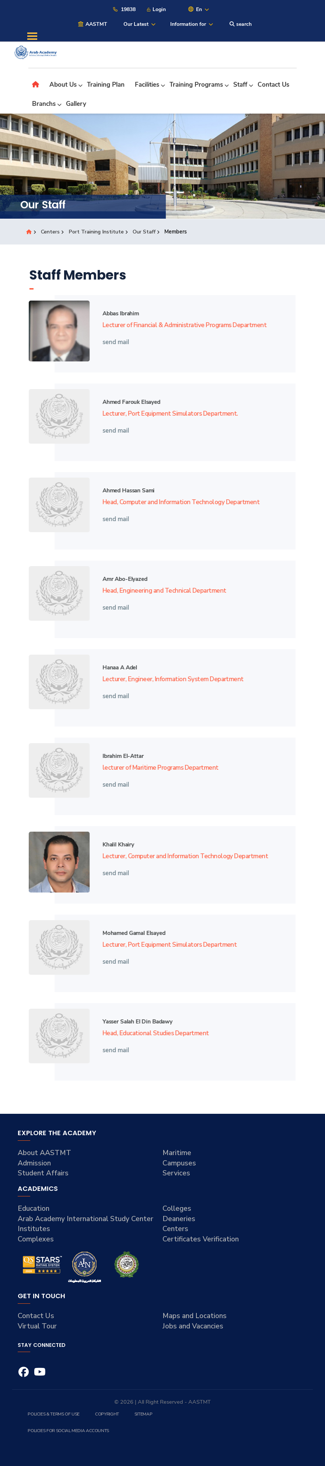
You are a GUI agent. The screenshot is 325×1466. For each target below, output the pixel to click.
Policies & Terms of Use (54, 1414)
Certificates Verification (200, 1239)
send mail (112, 341)
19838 (124, 9)
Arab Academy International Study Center (85, 1219)
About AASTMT (44, 1153)
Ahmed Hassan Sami (124, 490)
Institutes (34, 1229)
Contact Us (273, 84)
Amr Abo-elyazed (120, 579)
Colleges (176, 1208)
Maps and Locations (194, 1316)
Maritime (176, 1153)
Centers (50, 231)
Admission (34, 1163)
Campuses (179, 1163)
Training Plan (106, 84)
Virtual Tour (37, 1326)
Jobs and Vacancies (192, 1326)
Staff (240, 84)
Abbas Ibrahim (116, 313)
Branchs (44, 104)
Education (33, 1208)
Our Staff (144, 231)
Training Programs (196, 84)
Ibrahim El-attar (118, 756)
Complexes (36, 1239)
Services (176, 1173)
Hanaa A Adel (115, 667)
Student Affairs (43, 1173)
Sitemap (143, 1414)
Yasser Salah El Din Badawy (133, 1021)
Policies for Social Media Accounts (68, 1431)
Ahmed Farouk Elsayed (126, 402)
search (241, 24)
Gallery (76, 104)
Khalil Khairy (113, 844)
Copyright (107, 1414)
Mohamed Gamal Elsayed (129, 933)
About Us (63, 84)
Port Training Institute (96, 231)
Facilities (147, 84)
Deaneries (178, 1219)
